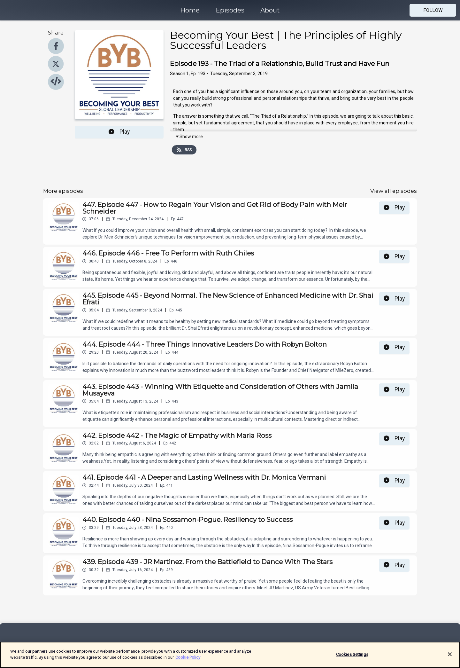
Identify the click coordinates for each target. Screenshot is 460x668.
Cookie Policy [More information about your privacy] (187, 661)
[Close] (450, 658)
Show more (189, 136)
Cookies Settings (352, 658)
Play (119, 132)
